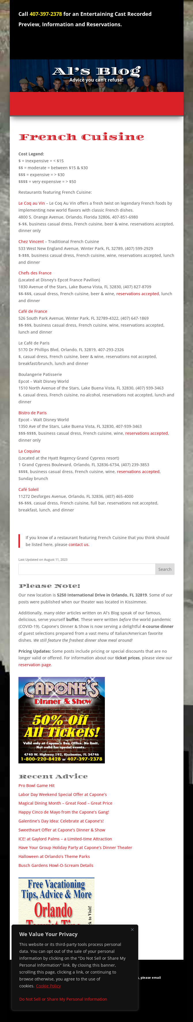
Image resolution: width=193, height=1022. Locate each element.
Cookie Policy (48, 986)
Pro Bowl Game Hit (36, 785)
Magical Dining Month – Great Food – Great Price (65, 803)
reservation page (34, 664)
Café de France (32, 311)
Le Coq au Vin (31, 203)
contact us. (79, 544)
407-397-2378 (46, 13)
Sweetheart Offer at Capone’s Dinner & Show (61, 830)
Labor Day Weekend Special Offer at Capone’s (62, 794)
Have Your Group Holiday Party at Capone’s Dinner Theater (75, 847)
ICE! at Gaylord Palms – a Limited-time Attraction (65, 839)
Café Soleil (28, 489)
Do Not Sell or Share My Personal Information (63, 999)
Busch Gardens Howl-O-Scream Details (55, 865)
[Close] (132, 929)
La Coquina (29, 451)
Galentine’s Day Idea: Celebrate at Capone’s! (61, 821)
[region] (75, 967)
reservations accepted (137, 293)
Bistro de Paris (32, 412)
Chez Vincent (31, 241)
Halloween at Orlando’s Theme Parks (54, 856)
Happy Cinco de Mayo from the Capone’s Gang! (63, 812)
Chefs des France (35, 273)
